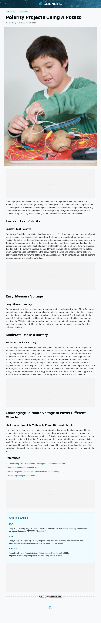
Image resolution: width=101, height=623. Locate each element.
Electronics (24, 11)
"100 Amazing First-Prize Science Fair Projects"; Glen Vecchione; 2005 (37, 464)
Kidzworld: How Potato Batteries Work (23, 468)
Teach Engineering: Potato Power (21, 476)
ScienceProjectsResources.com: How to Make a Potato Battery (33, 472)
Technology (11, 11)
